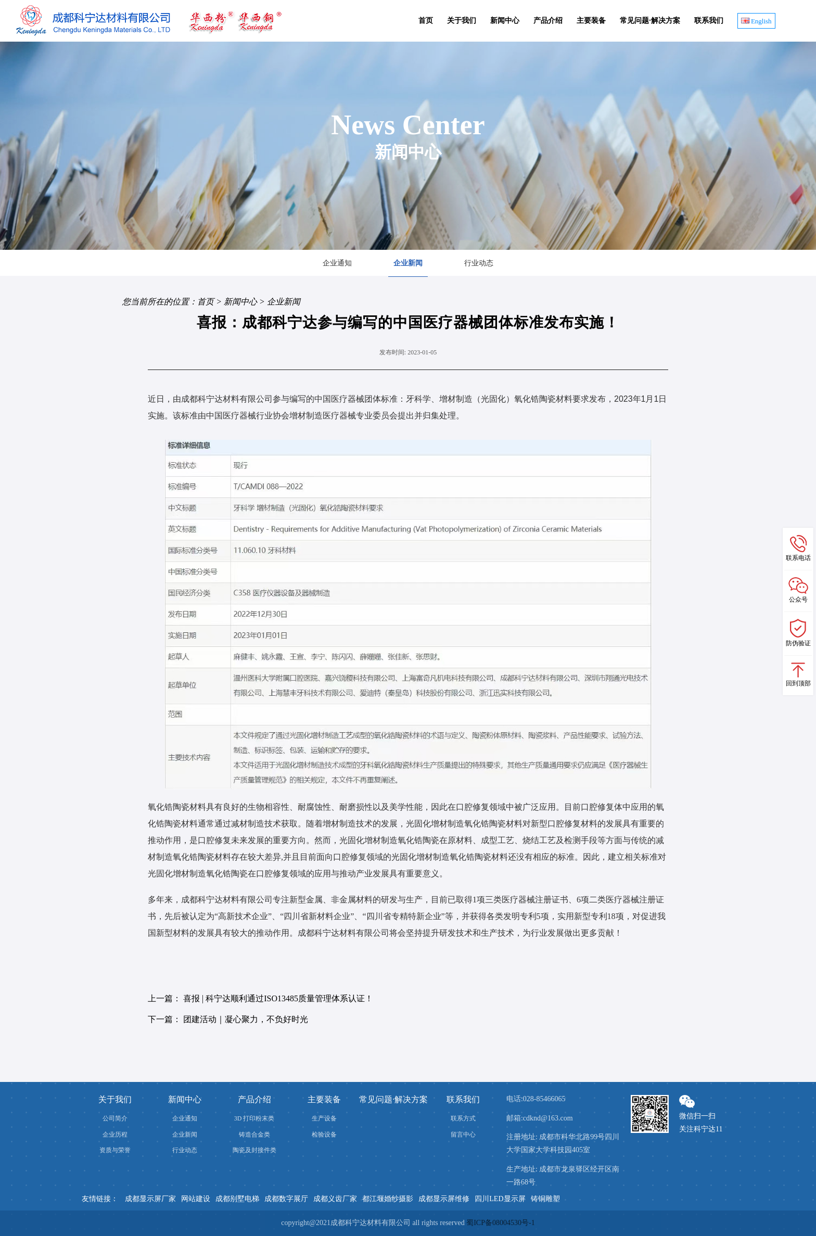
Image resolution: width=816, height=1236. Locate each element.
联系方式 (463, 1118)
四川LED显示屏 (500, 1199)
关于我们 (461, 20)
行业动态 (478, 263)
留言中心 (463, 1134)
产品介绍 (548, 20)
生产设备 (324, 1118)
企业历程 (115, 1134)
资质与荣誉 (115, 1150)
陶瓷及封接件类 (254, 1150)
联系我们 (708, 20)
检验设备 (324, 1134)
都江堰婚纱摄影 (387, 1199)
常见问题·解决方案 (650, 20)
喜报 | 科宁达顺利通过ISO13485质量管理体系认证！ (278, 998)
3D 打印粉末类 (254, 1118)
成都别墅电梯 (237, 1199)
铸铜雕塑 (545, 1199)
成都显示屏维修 (443, 1199)
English (756, 21)
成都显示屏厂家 (150, 1199)
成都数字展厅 (286, 1199)
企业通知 (337, 263)
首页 (425, 20)
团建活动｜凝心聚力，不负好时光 (245, 1019)
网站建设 (195, 1199)
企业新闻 (408, 263)
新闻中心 (504, 20)
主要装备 (591, 20)
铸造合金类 (254, 1134)
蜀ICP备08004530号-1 (500, 1223)
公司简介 (115, 1118)
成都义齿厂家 (335, 1199)
